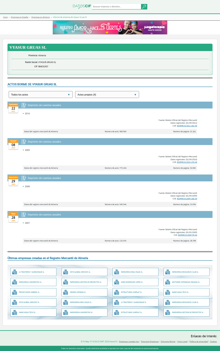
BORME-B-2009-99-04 (187, 235)
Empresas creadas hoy (129, 341)
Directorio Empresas (150, 341)
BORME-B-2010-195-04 (187, 162)
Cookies (213, 341)
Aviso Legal (182, 341)
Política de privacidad (198, 341)
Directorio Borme (168, 341)
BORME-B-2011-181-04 (187, 126)
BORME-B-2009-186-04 (187, 198)
